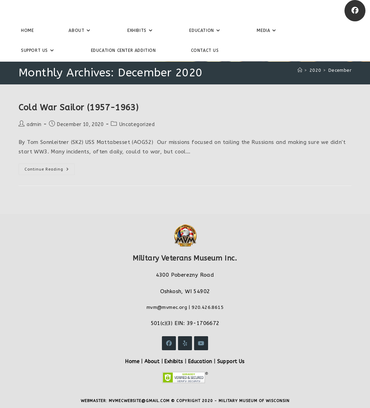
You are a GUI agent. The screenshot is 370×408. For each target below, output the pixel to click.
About (151, 362)
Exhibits (173, 362)
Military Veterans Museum (57, 10)
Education (200, 362)
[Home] (300, 70)
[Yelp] (185, 343)
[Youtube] (201, 343)
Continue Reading (49, 170)
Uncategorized (137, 124)
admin (34, 124)
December (339, 70)
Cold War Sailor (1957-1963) (78, 107)
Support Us (231, 362)
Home (132, 362)
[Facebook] (354, 10)
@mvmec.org (172, 307)
